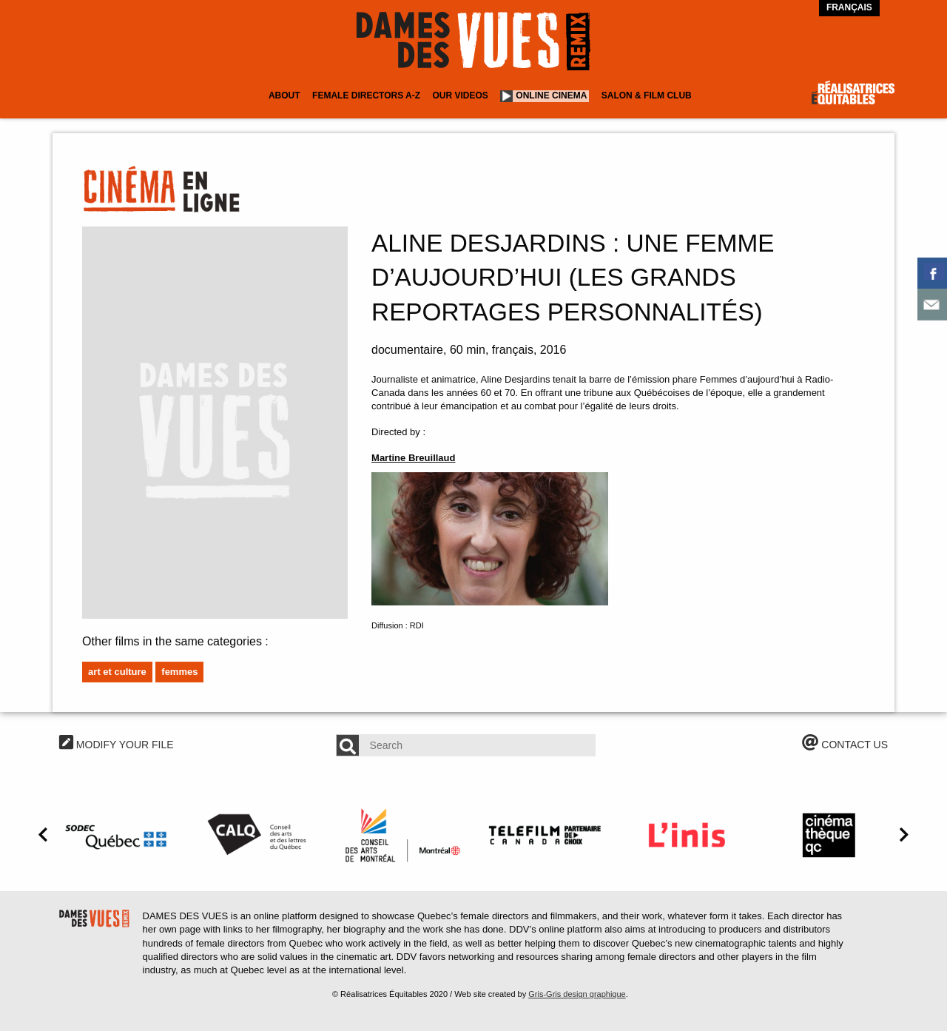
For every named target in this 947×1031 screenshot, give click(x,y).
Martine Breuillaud (413, 457)
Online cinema (551, 95)
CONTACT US (845, 744)
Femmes (179, 671)
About (284, 95)
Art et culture (117, 671)
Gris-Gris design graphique (576, 994)
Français (849, 7)
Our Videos (460, 95)
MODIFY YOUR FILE (116, 744)
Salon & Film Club (646, 95)
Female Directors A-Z (366, 95)
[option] (118, 835)
